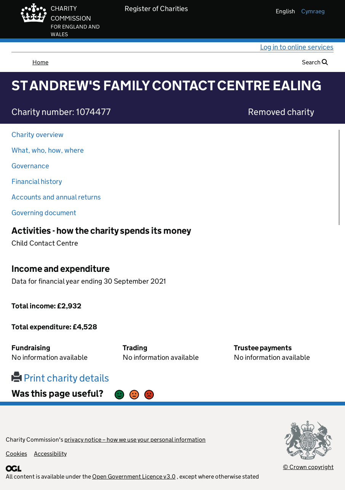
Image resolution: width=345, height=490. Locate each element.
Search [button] (315, 62)
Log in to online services (297, 47)
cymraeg (313, 11)
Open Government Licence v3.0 (134, 476)
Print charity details (60, 378)
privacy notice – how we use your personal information (135, 439)
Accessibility (50, 453)
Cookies (16, 453)
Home (40, 62)
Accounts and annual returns (56, 197)
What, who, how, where (47, 150)
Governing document (43, 212)
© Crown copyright (308, 467)
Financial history (36, 181)
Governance (30, 165)
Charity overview (37, 134)
